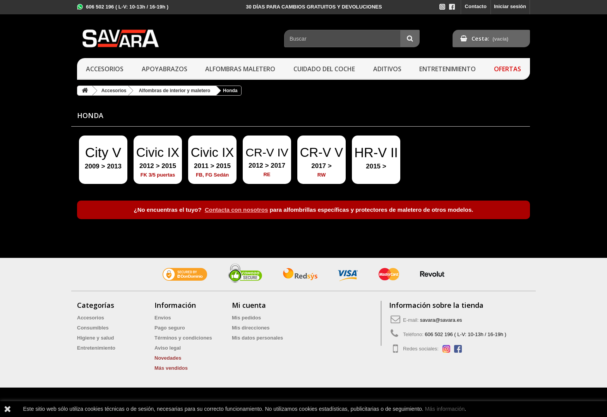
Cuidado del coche (324, 69)
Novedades (167, 358)
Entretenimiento (447, 69)
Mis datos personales (257, 338)
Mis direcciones (251, 328)
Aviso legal (167, 348)
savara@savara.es (441, 320)
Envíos (162, 318)
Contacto (476, 6)
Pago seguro (169, 328)
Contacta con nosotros (236, 209)
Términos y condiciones (183, 338)
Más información (445, 409)
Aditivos (387, 69)
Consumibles (93, 328)
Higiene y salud (95, 338)
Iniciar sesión (510, 6)
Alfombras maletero (240, 69)
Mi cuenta (249, 305)
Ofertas (507, 69)
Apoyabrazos (164, 69)
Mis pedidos (246, 318)
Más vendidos (171, 368)
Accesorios (104, 69)
